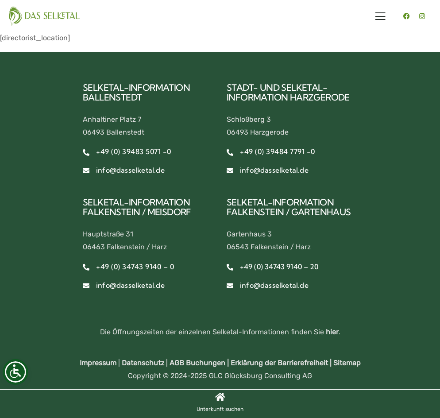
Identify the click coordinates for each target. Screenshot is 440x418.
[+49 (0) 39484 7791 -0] (230, 152)
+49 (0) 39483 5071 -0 (133, 151)
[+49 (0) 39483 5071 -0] (86, 152)
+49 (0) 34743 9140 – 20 (279, 266)
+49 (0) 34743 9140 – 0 (135, 266)
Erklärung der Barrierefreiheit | (282, 363)
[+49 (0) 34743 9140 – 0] (86, 267)
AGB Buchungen (197, 363)
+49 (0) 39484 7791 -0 (277, 151)
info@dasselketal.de (130, 170)
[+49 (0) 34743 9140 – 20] (230, 267)
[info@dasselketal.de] (86, 170)
